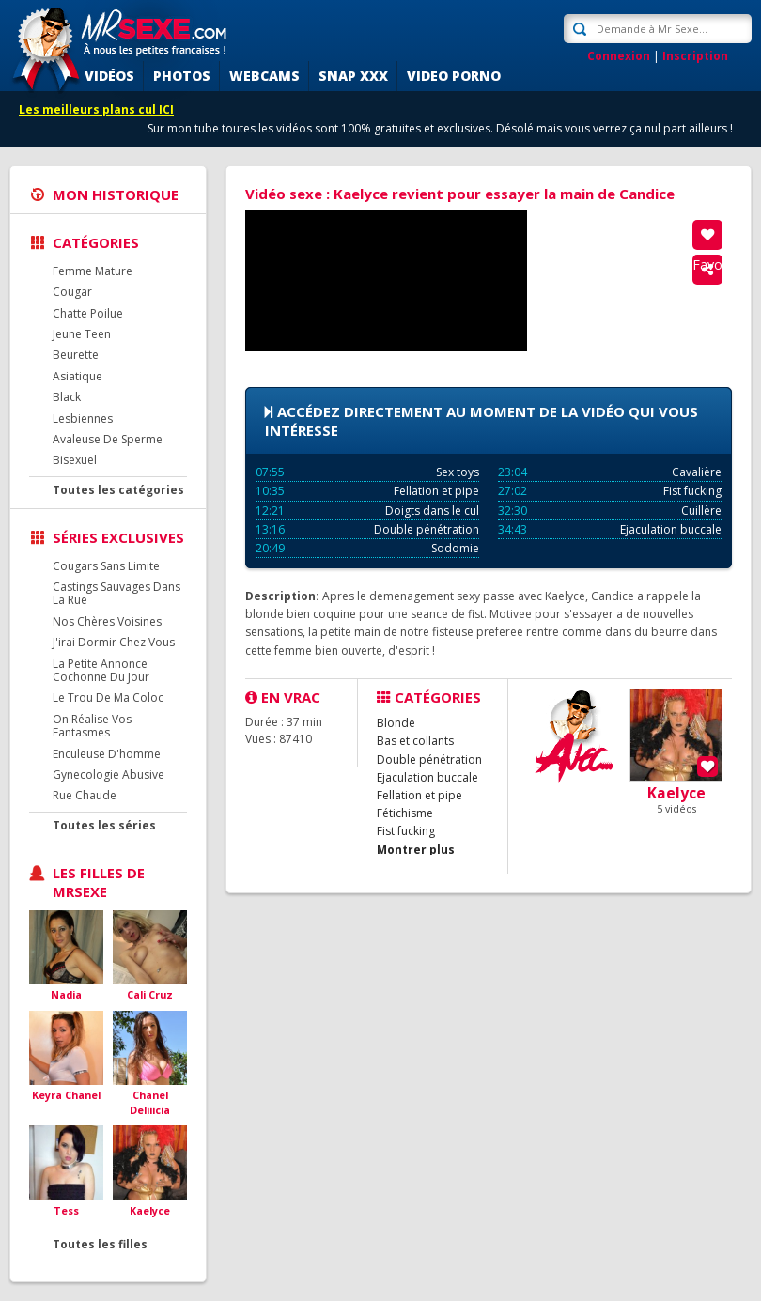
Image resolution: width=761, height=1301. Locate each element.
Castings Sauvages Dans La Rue (116, 593)
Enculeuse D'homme (107, 754)
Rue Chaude (84, 795)
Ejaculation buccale (610, 529)
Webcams (264, 76)
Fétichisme (405, 813)
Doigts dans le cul (367, 510)
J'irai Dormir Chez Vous (114, 642)
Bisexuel (75, 460)
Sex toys (367, 472)
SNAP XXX (353, 76)
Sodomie (367, 548)
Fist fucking (610, 491)
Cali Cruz (150, 994)
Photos (181, 76)
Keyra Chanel (66, 1095)
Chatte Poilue (88, 313)
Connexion (618, 56)
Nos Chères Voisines (107, 621)
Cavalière (610, 472)
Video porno (454, 76)
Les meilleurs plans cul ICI (96, 109)
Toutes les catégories (118, 490)
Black (67, 397)
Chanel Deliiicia (150, 1102)
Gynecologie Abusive (108, 774)
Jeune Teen (82, 334)
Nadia (66, 994)
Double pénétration (367, 529)
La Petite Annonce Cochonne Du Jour (101, 670)
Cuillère (610, 510)
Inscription (695, 56)
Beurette (76, 355)
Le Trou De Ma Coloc (108, 697)
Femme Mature (92, 271)
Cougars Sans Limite (106, 566)
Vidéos (109, 76)
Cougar (72, 292)
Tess (66, 1210)
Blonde (396, 723)
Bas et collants (415, 741)
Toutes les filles (100, 1244)
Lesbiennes (83, 418)
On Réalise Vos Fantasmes (92, 725)
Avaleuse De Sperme (108, 439)
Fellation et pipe (367, 491)
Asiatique (77, 376)
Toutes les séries (104, 825)
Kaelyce (150, 1210)
